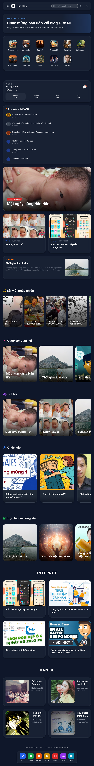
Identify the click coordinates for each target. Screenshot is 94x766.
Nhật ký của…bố (14, 244)
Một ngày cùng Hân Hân (28, 203)
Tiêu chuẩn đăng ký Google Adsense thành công (33, 132)
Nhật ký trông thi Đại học (22, 141)
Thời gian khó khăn (17, 263)
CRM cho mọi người (20, 158)
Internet (47, 573)
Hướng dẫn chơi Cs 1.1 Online (24, 150)
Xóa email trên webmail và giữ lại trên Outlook (31, 123)
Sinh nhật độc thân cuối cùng (24, 114)
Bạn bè (47, 670)
